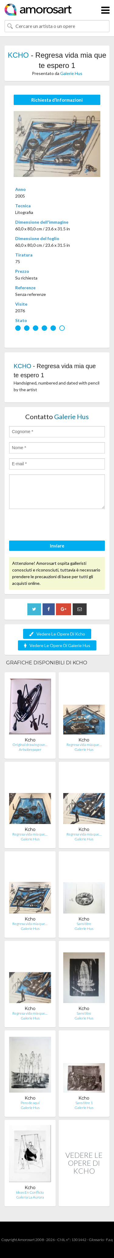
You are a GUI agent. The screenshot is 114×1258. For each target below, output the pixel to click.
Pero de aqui (30, 1102)
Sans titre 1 (84, 1102)
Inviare (57, 545)
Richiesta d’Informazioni (57, 100)
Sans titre (84, 923)
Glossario (96, 1239)
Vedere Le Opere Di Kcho (57, 633)
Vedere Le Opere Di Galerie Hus (57, 645)
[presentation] (55, 525)
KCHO (18, 55)
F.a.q (109, 1239)
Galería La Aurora (30, 1197)
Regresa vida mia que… (84, 744)
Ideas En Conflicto (30, 1192)
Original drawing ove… (29, 744)
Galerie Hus (71, 73)
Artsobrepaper (30, 749)
